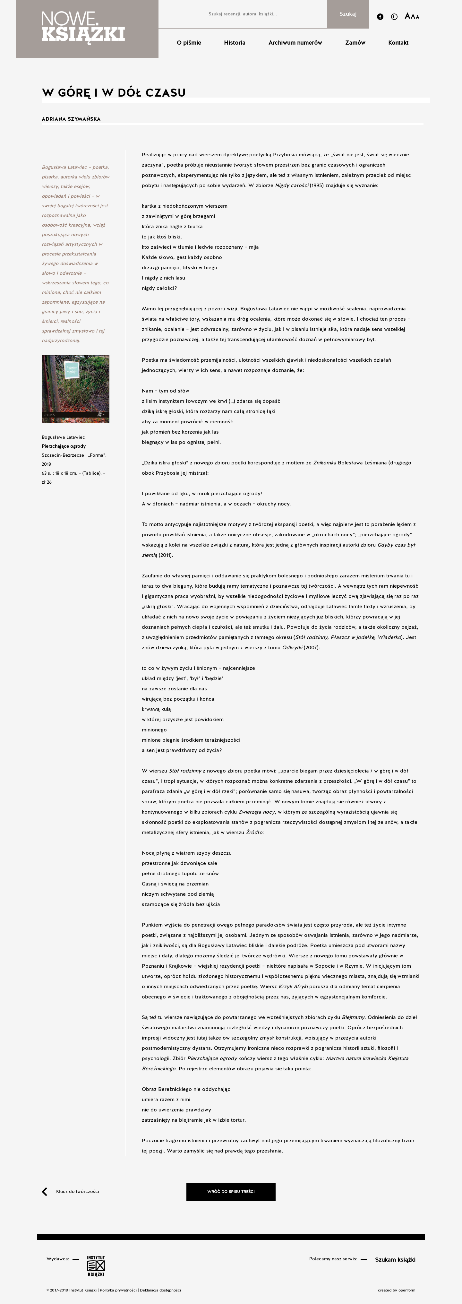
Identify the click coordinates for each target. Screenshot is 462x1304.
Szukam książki (395, 1260)
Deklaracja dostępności (160, 1290)
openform (406, 1290)
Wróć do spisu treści (231, 1192)
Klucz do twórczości (77, 1191)
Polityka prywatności (118, 1290)
